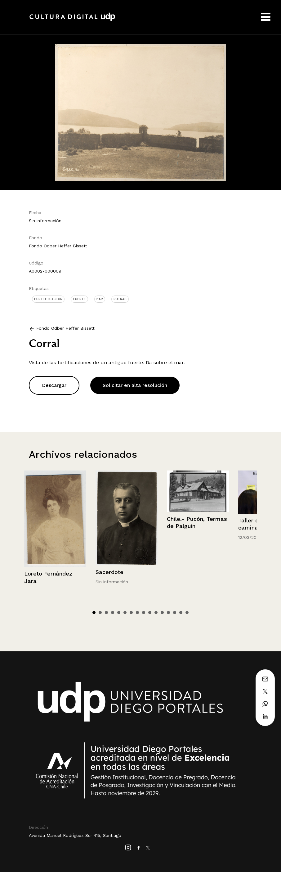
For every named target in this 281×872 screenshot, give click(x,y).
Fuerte (79, 299)
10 (149, 612)
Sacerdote (109, 572)
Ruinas (120, 299)
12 (162, 612)
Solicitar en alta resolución (135, 385)
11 (156, 612)
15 (180, 612)
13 (168, 612)
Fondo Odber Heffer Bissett (58, 245)
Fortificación (48, 299)
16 (187, 612)
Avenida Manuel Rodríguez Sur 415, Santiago (75, 835)
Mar (99, 299)
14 (174, 612)
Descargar (54, 385)
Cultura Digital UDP (72, 20)
